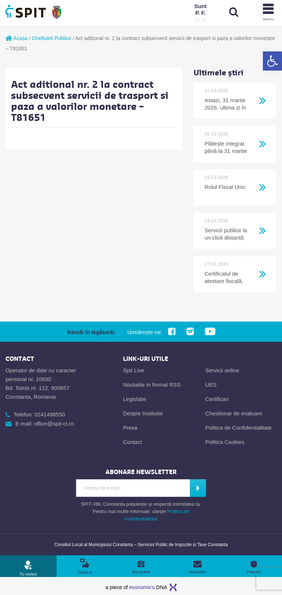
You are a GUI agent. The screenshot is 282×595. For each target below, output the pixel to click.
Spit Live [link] (133, 370)
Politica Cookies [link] (225, 442)
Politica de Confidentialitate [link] (238, 427)
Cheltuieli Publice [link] (51, 38)
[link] (272, 61)
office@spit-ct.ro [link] (54, 423)
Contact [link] (132, 442)
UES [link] (211, 384)
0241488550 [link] (50, 414)
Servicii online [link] (222, 370)
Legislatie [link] (134, 399)
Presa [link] (130, 427)
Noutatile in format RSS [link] (152, 384)
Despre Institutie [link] (143, 413)
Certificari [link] (216, 399)
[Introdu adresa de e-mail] (132, 488)
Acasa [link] (17, 38)
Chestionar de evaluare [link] (233, 413)
